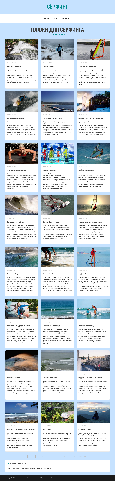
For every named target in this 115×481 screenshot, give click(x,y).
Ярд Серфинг (47, 429)
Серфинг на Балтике (50, 378)
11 (74, 456)
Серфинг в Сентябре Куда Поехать (90, 378)
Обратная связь (45, 478)
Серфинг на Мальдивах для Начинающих (21, 429)
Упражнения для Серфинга (16, 170)
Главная (46, 18)
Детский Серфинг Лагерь (51, 326)
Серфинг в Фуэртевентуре (16, 274)
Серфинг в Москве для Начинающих (90, 118)
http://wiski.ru (32, 468)
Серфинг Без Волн (49, 274)
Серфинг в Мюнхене (14, 66)
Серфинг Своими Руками (51, 222)
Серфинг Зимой (48, 66)
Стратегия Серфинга (85, 429)
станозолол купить (20, 468)
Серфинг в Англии (13, 378)
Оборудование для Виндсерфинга (90, 222)
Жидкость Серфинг (49, 170)
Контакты (65, 18)
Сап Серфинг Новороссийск (52, 118)
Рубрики (56, 18)
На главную (54, 478)
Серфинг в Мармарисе (86, 170)
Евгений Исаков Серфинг (15, 118)
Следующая (82, 456)
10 (69, 456)
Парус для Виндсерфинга (87, 66)
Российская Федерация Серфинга (18, 326)
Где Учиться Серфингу (86, 326)
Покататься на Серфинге (15, 222)
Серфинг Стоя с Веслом (86, 274)
